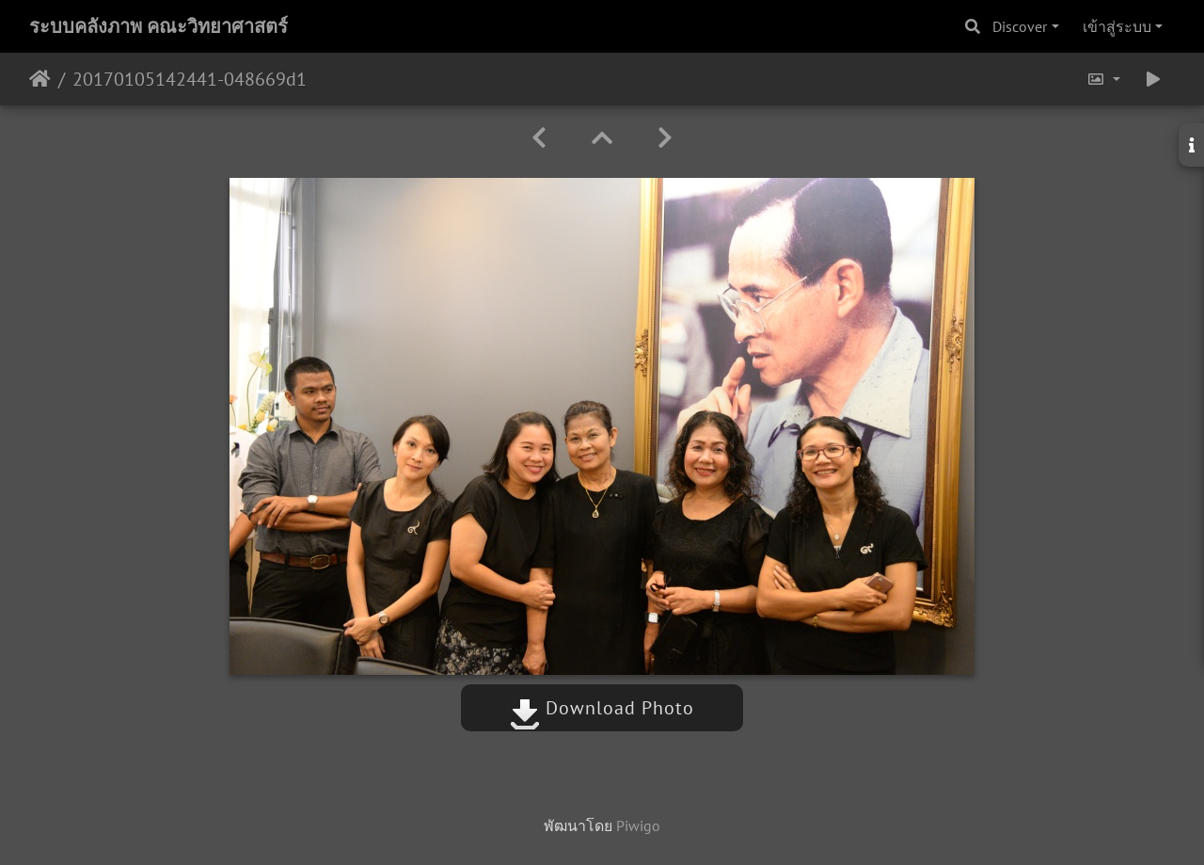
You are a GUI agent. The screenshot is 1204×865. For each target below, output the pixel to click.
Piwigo (638, 825)
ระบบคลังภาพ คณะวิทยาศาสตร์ (158, 26)
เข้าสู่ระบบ (1117, 26)
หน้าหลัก (40, 79)
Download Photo (602, 708)
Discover (1019, 26)
